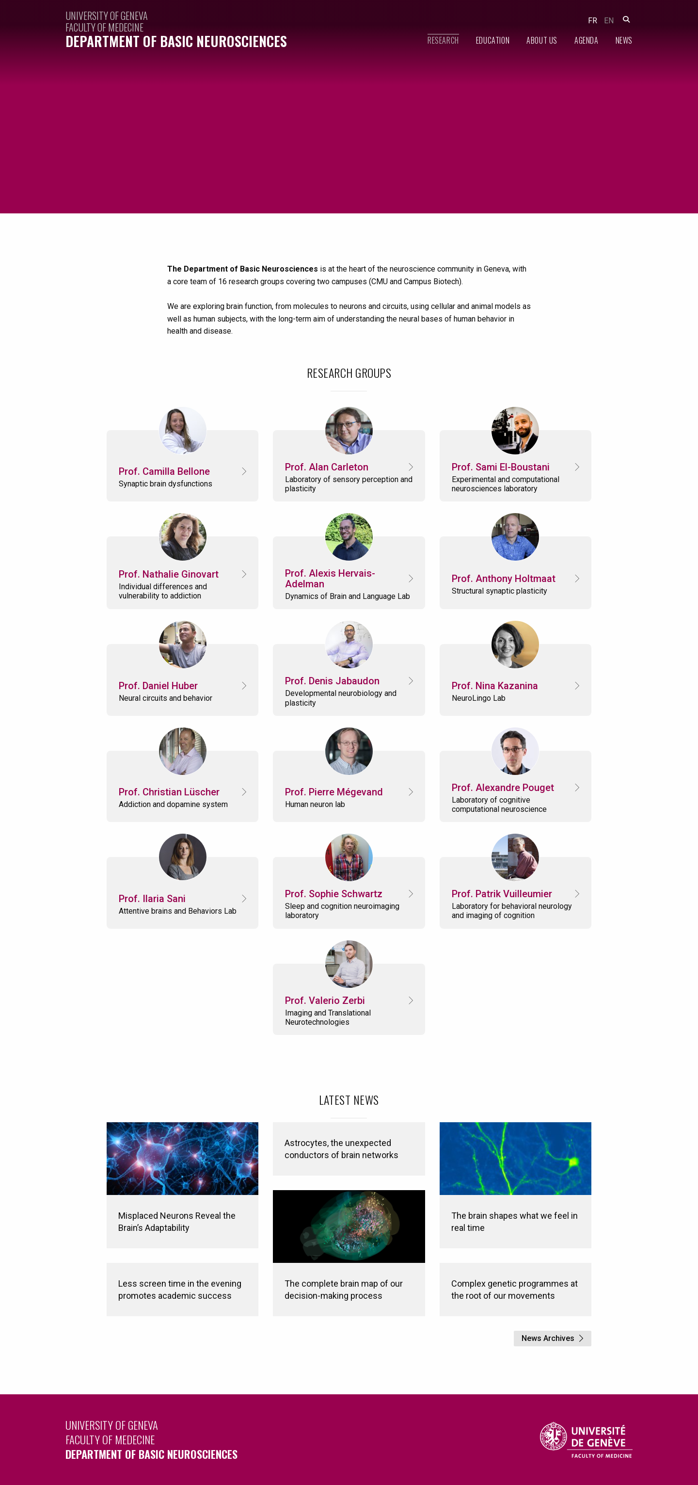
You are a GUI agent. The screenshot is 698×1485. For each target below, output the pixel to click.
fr (592, 20)
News (624, 40)
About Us (541, 40)
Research (443, 40)
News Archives (548, 1338)
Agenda (586, 40)
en (609, 20)
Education (492, 40)
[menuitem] (435, 40)
